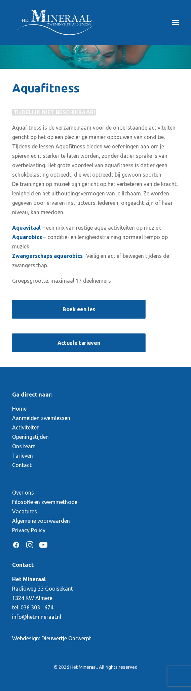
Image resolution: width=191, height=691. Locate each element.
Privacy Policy (28, 530)
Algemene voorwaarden (41, 521)
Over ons (23, 493)
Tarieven (22, 456)
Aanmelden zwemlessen (41, 418)
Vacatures (24, 511)
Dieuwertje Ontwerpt (66, 638)
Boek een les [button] (79, 309)
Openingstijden (30, 437)
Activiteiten (26, 427)
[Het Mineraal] (55, 22)
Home (19, 409)
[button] (175, 22)
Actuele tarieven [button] (79, 342)
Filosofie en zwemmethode (44, 502)
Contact (22, 465)
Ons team (24, 446)
